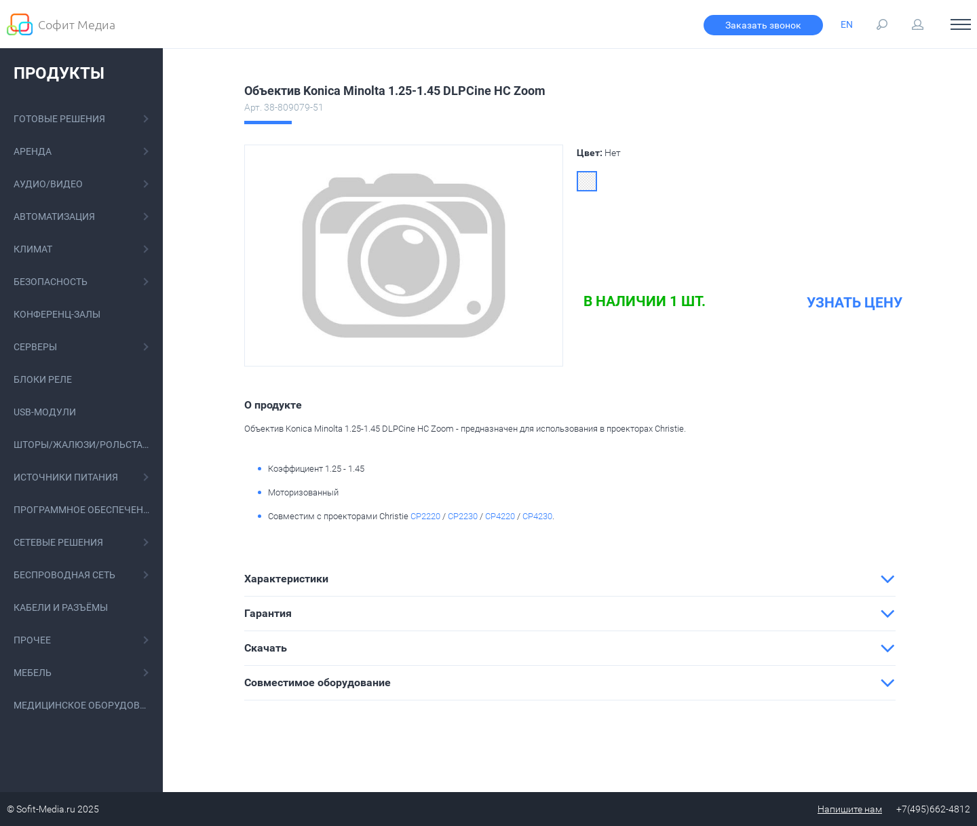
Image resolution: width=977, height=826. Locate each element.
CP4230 (537, 516)
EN (847, 24)
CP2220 (425, 516)
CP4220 (500, 516)
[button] (570, 579)
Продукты (59, 73)
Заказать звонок (763, 25)
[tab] (570, 579)
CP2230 (463, 516)
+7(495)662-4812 (933, 809)
